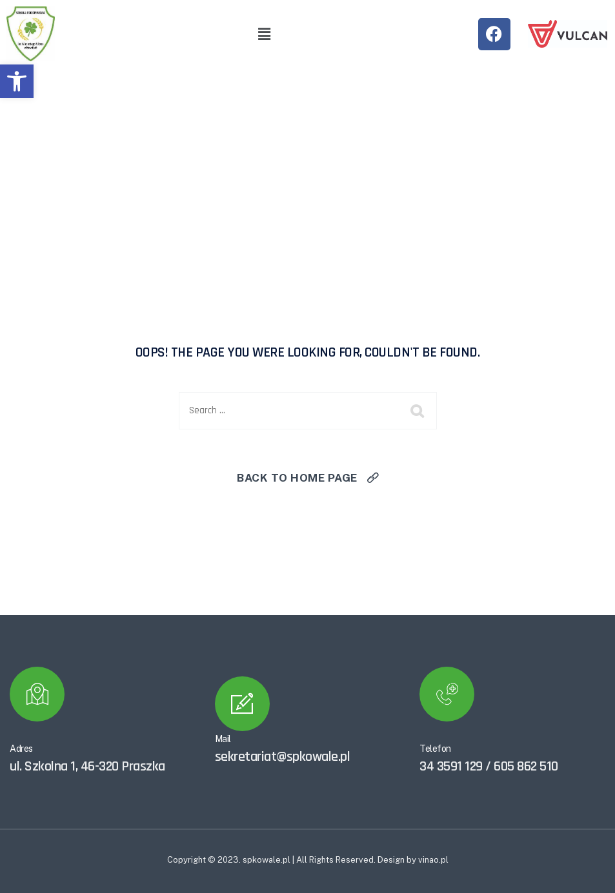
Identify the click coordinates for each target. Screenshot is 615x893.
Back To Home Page (297, 477)
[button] (17, 81)
